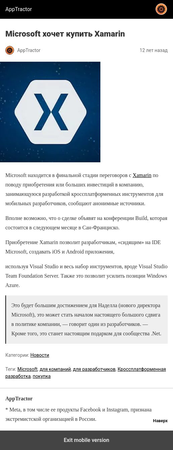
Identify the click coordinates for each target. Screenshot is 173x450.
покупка (42, 376)
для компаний (55, 369)
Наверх (160, 420)
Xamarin (142, 175)
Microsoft (27, 369)
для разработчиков (94, 369)
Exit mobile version (86, 440)
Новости (39, 355)
